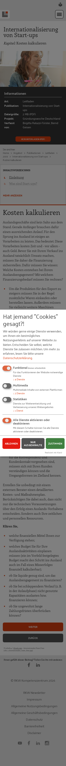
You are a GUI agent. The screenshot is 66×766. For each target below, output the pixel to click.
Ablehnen (11, 443)
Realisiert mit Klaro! (53, 452)
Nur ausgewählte (33, 443)
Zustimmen (55, 443)
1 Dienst (18, 410)
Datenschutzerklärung (17, 358)
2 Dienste (19, 393)
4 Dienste (19, 379)
